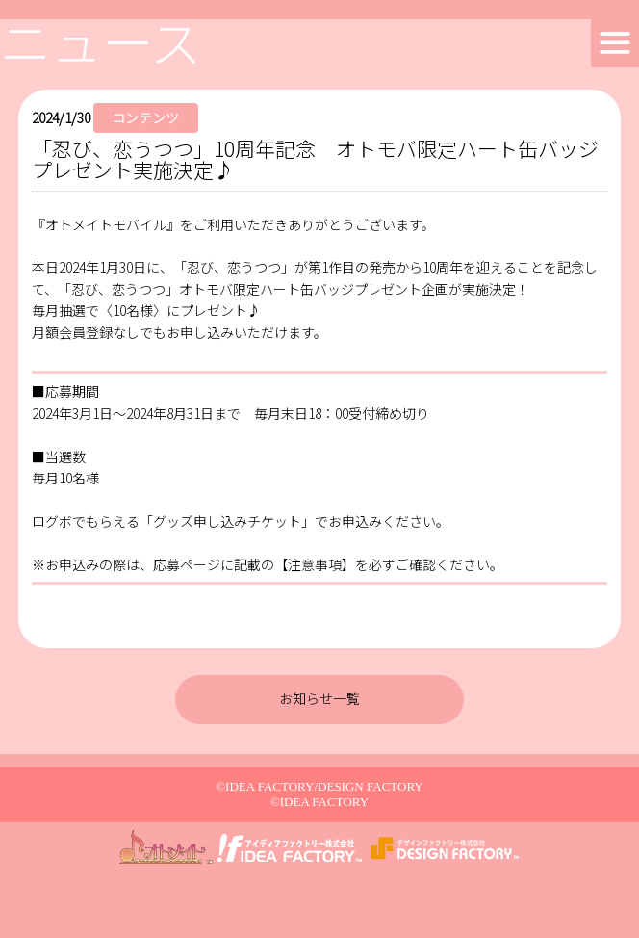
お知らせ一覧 (319, 698)
